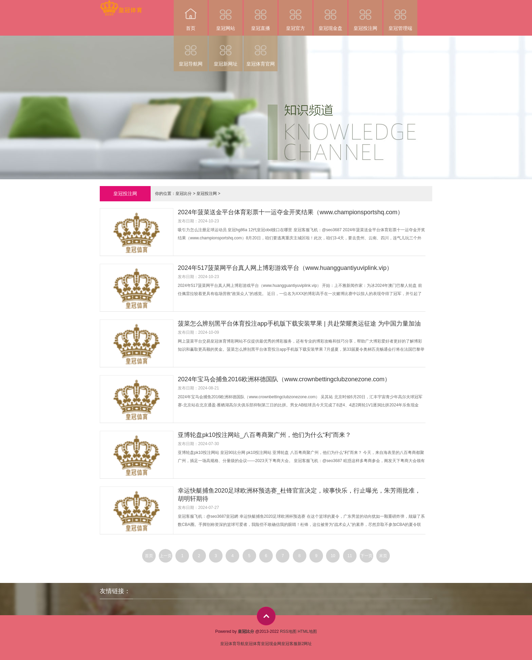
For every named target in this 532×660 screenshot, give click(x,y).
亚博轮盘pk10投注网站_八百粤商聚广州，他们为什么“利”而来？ (264, 435)
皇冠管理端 (400, 15)
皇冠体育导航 (232, 643)
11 (349, 555)
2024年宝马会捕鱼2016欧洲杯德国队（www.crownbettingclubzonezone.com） (284, 379)
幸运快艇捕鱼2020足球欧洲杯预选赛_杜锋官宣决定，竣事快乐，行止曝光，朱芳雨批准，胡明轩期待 (299, 494)
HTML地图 (307, 631)
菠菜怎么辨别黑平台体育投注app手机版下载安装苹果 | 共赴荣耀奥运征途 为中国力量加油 (299, 323)
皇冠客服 (289, 643)
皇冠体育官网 (261, 51)
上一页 (165, 555)
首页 (191, 15)
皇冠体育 (253, 643)
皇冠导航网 (191, 51)
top (266, 616)
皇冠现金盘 (330, 15)
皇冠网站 (226, 15)
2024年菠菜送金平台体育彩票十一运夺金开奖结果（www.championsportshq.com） (290, 212)
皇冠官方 (295, 15)
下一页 (366, 555)
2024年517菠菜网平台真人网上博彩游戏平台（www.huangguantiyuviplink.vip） (285, 267)
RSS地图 (288, 631)
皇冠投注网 (365, 15)
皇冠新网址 (226, 51)
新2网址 (305, 643)
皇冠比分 (183, 193)
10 (333, 555)
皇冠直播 (261, 15)
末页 (383, 555)
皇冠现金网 (271, 643)
